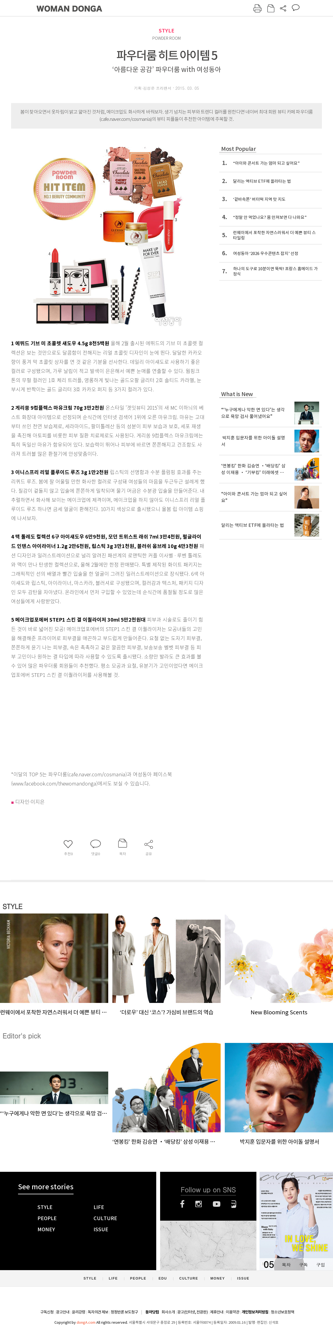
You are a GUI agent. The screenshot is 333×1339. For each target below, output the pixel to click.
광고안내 (62, 1312)
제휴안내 (216, 1312)
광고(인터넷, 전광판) (192, 1312)
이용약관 (232, 1312)
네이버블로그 (233, 1204)
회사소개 (168, 1312)
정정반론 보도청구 (124, 1312)
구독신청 (47, 1312)
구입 (320, 1265)
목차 (286, 1265)
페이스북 (182, 1204)
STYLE (166, 30)
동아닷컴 (152, 1312)
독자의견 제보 (98, 1312)
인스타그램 (198, 1204)
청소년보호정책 (282, 1312)
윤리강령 (78, 1312)
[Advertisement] (94, 723)
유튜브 (216, 1204)
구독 (303, 1265)
